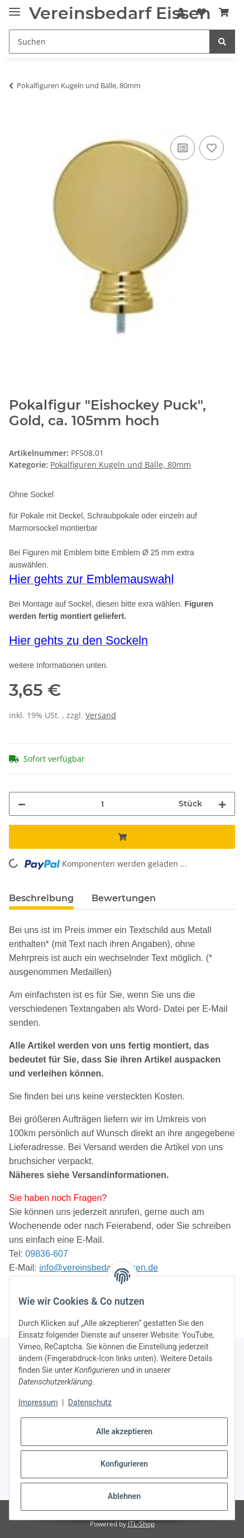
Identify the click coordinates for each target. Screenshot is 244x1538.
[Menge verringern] (21, 803)
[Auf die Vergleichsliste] (182, 148)
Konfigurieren (124, 1463)
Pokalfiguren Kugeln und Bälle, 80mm (120, 464)
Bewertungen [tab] (124, 898)
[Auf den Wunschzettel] (211, 148)
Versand (100, 715)
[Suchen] (109, 42)
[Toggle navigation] (14, 7)
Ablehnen (124, 1496)
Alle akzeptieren (124, 1431)
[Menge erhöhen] (222, 803)
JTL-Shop (141, 1524)
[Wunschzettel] (201, 12)
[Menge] (102, 803)
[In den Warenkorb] (18, 120)
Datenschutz (90, 1402)
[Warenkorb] (224, 12)
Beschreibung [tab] (41, 898)
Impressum (38, 1402)
